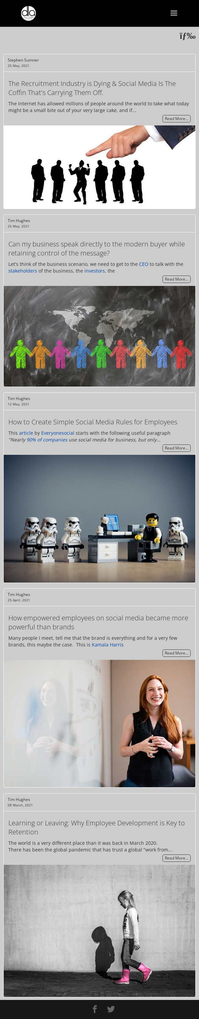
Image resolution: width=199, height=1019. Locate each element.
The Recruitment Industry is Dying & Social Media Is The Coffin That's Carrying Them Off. (92, 88)
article (26, 433)
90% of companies (46, 439)
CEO (143, 264)
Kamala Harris (108, 644)
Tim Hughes (19, 220)
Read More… (176, 119)
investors (94, 271)
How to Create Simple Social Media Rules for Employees (92, 421)
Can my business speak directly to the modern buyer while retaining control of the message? (96, 248)
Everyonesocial (57, 433)
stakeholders (22, 271)
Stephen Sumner (23, 60)
